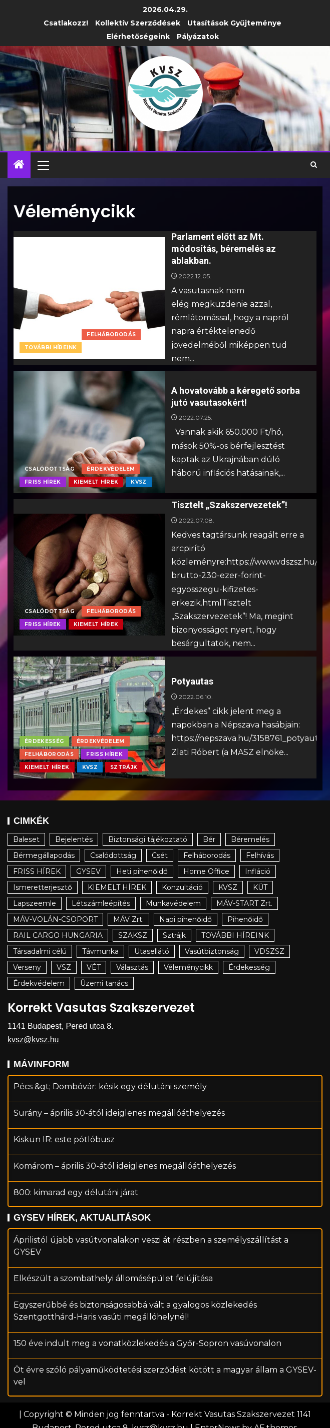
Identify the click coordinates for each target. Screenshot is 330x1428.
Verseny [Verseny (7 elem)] (27, 967)
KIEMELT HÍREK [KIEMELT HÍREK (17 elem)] (117, 887)
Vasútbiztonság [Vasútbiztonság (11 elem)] (212, 951)
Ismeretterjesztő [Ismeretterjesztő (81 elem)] (42, 887)
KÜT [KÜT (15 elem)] (260, 887)
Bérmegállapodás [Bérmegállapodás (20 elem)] (44, 855)
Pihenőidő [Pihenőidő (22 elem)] (245, 919)
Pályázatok (198, 36)
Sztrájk (123, 767)
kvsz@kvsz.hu (33, 1039)
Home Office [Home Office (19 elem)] (206, 871)
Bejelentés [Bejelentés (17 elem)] (74, 839)
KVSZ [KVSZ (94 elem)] (227, 887)
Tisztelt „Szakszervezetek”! (229, 505)
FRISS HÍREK (43, 482)
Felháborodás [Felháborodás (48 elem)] (206, 855)
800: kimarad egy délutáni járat (76, 1204)
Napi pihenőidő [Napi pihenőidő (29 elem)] (185, 919)
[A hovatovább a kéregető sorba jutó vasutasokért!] (89, 432)
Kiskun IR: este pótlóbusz (64, 1151)
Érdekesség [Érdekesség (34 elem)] (249, 967)
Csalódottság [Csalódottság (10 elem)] (113, 855)
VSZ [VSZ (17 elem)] (64, 967)
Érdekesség (44, 741)
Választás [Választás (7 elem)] (132, 967)
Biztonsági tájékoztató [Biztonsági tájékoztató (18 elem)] (147, 839)
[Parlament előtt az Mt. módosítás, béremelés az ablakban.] (89, 298)
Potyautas (192, 681)
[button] (43, 164)
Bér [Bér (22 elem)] (209, 839)
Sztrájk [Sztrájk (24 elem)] (174, 935)
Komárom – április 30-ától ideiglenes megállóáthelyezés (125, 1178)
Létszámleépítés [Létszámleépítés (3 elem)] (101, 903)
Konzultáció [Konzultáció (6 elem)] (182, 887)
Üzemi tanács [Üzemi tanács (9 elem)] (104, 983)
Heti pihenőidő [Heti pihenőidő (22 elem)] (142, 871)
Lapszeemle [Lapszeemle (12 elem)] (34, 903)
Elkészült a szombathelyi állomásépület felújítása (113, 1291)
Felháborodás (111, 334)
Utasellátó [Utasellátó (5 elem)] (151, 951)
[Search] (313, 164)
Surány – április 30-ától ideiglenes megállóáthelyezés (119, 1125)
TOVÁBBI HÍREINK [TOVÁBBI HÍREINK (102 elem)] (235, 935)
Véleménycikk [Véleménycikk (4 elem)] (188, 967)
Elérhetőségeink (138, 36)
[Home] (19, 165)
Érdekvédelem (111, 469)
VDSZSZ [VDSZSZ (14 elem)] (269, 951)
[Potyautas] (89, 717)
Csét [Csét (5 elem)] (160, 855)
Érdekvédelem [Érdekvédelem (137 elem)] (39, 983)
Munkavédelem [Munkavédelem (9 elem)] (173, 903)
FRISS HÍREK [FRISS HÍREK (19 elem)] (37, 871)
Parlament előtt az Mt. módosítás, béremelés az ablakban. (223, 248)
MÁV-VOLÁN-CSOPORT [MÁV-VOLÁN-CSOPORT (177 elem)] (55, 919)
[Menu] (43, 164)
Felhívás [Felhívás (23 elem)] (260, 855)
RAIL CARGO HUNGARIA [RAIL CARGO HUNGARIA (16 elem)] (58, 935)
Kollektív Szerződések (137, 22)
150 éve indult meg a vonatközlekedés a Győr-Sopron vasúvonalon (147, 1356)
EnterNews (217, 1416)
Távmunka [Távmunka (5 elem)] (100, 951)
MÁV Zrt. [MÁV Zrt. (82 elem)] (128, 919)
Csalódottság (49, 334)
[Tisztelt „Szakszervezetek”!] (89, 575)
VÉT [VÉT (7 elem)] (94, 967)
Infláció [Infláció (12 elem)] (257, 871)
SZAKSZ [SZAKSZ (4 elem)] (132, 935)
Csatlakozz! (66, 22)
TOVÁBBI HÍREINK (51, 347)
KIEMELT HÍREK (96, 482)
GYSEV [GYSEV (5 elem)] (88, 871)
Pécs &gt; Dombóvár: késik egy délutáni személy (110, 1098)
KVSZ (138, 482)
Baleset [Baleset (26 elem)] (26, 839)
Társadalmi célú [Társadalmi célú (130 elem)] (40, 951)
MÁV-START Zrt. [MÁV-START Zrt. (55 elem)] (244, 903)
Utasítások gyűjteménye (234, 22)
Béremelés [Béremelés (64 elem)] (250, 839)
